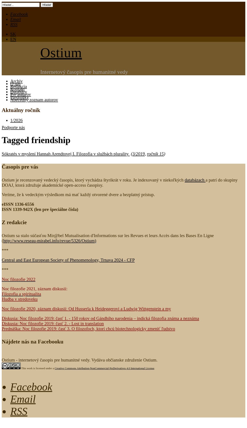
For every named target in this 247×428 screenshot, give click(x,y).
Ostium (61, 52)
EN (13, 39)
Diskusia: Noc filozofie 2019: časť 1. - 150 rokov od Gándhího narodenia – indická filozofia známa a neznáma (100, 318)
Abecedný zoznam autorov (34, 99)
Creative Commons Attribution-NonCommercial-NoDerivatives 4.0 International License (104, 368)
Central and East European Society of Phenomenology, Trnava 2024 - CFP (68, 259)
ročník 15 (155, 153)
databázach (195, 179)
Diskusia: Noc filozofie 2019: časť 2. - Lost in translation (53, 323)
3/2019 (138, 153)
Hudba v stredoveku (20, 298)
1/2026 (16, 120)
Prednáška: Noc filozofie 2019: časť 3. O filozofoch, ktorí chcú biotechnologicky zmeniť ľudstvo (88, 328)
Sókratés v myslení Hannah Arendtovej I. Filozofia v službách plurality (66, 153)
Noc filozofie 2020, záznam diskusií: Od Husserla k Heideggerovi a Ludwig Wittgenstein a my (86, 308)
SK (13, 34)
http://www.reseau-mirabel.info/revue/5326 (49, 240)
